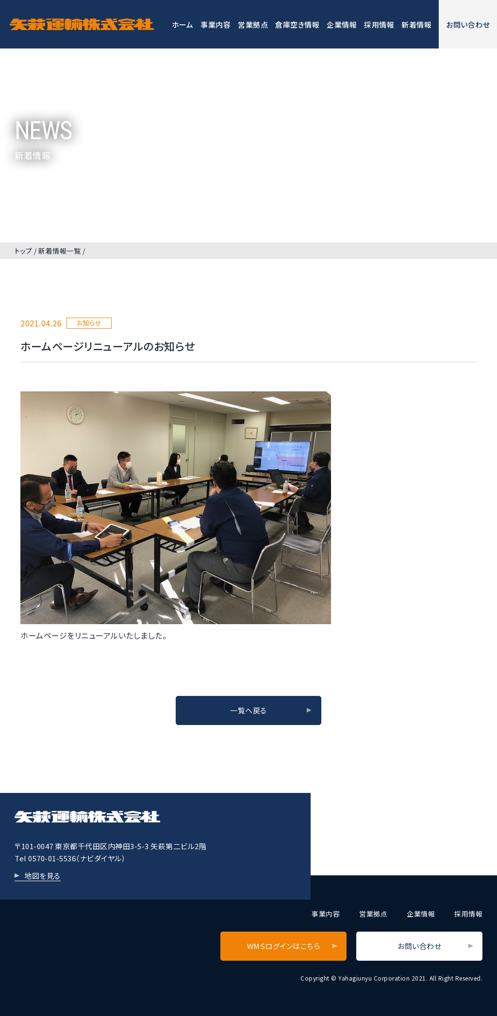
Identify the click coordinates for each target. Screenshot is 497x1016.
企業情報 (342, 24)
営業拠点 (253, 24)
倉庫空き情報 (297, 24)
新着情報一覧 (59, 251)
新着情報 (416, 24)
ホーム (183, 24)
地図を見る (42, 876)
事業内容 (215, 24)
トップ (24, 251)
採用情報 (379, 24)
